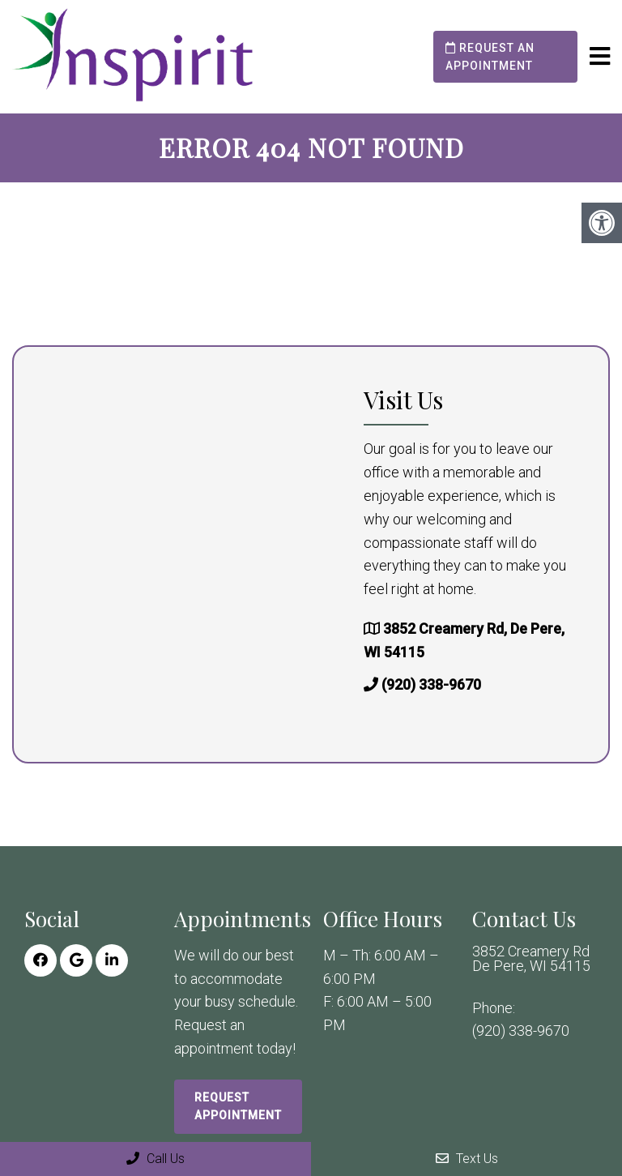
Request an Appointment (490, 56)
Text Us (467, 1158)
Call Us (155, 1158)
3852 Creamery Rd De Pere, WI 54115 (531, 958)
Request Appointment (238, 1106)
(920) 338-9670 (431, 684)
